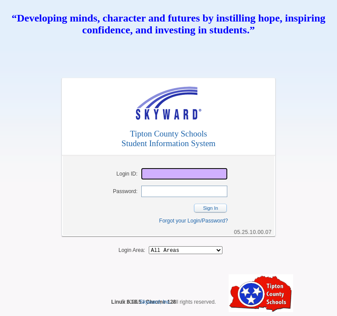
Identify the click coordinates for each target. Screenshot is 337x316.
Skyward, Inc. (155, 303)
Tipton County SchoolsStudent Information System (168, 138)
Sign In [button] (210, 208)
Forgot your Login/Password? (193, 221)
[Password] (184, 191)
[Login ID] (184, 174)
